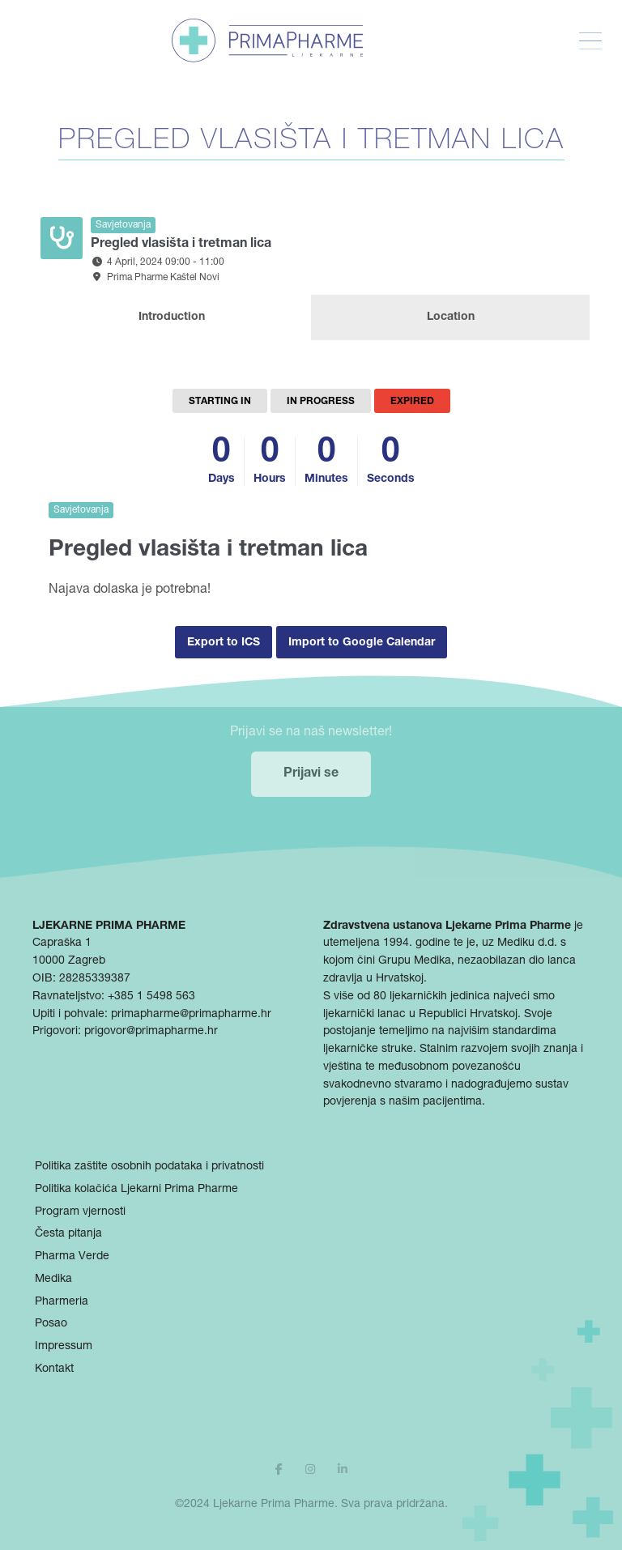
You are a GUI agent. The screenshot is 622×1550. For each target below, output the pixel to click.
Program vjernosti (80, 1212)
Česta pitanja (68, 1234)
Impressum (63, 1346)
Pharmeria (61, 1302)
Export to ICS (223, 643)
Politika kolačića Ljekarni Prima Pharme (136, 1189)
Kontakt (54, 1369)
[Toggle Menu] (590, 41)
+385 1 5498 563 (151, 997)
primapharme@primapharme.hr (191, 1014)
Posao (51, 1324)
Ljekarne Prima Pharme (273, 1504)
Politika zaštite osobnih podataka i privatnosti (149, 1167)
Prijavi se (311, 774)
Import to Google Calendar (361, 643)
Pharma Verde (72, 1257)
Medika (53, 1279)
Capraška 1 (62, 943)
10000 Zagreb (68, 961)
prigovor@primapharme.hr (151, 1031)
